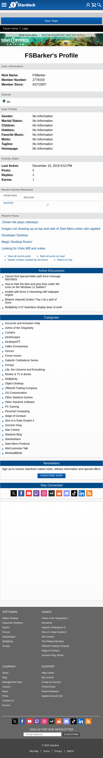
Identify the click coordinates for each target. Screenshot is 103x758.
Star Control (48, 636)
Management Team (12, 682)
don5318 (8, 202)
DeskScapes (8, 636)
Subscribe (71, 734)
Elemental (47, 622)
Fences (6, 632)
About (5, 673)
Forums (6, 705)
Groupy (6, 646)
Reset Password (50, 691)
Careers (6, 686)
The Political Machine (53, 641)
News (5, 691)
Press (5, 696)
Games (47, 611)
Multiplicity (7, 641)
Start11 (6, 627)
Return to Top (64, 259)
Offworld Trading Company (55, 646)
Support (48, 666)
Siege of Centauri (51, 650)
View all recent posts (19, 256)
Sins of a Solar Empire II (54, 632)
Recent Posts (10, 215)
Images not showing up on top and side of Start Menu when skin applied (51, 228)
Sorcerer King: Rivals (53, 655)
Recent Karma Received (17, 189)
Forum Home (10, 28)
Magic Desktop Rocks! (17, 241)
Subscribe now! (51, 475)
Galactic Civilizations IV (54, 627)
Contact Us (8, 700)
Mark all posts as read (52, 256)
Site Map (33, 751)
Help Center (48, 673)
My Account (48, 677)
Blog (4, 677)
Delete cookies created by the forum (28, 259)
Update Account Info (52, 696)
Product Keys (48, 686)
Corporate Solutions (12, 622)
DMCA (70, 751)
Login (25, 28)
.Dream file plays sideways (20, 222)
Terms (46, 751)
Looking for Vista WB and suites (23, 248)
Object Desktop (10, 618)
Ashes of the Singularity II (55, 618)
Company (9, 666)
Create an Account (51, 682)
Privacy (58, 751)
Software (10, 611)
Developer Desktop (15, 235)
